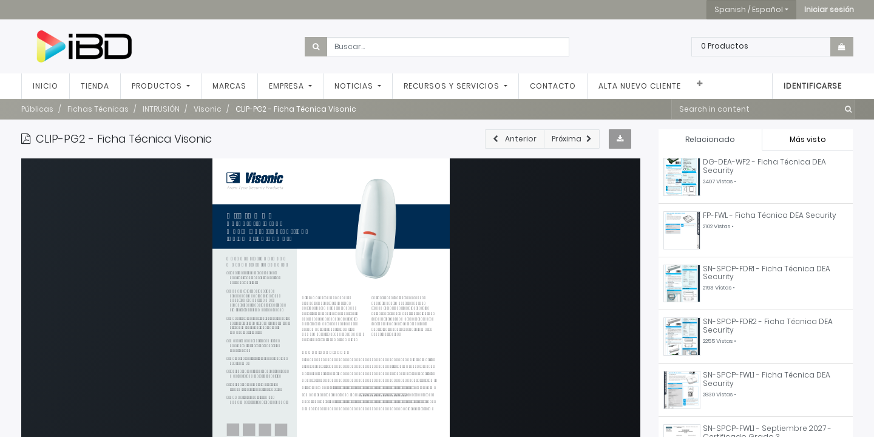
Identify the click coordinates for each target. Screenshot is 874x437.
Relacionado (710, 139)
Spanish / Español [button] (748, 9)
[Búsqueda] (846, 109)
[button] (829, 9)
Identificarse (813, 86)
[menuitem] (45, 86)
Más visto (808, 139)
